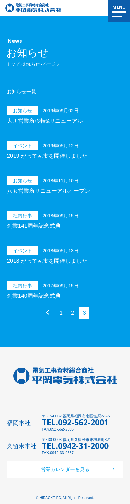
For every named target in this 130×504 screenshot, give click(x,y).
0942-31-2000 (83, 445)
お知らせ (31, 64)
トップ (13, 64)
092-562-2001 (83, 422)
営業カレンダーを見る (65, 469)
